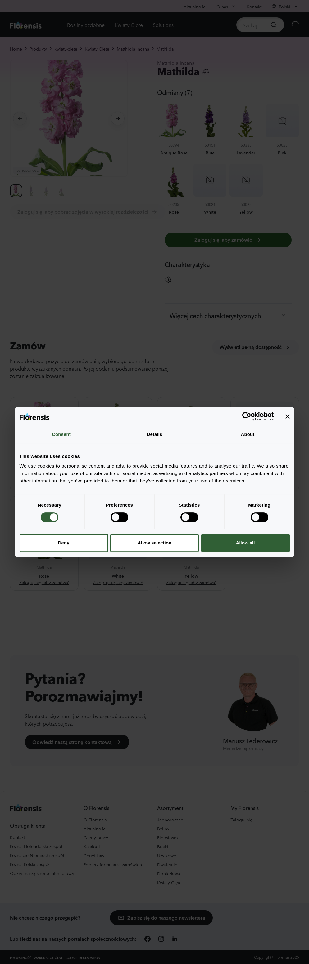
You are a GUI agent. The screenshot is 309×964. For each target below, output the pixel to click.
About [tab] (248, 434)
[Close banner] (287, 416)
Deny (64, 542)
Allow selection (154, 542)
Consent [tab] (61, 434)
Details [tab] (154, 434)
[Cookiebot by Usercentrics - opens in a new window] (247, 416)
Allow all (245, 542)
